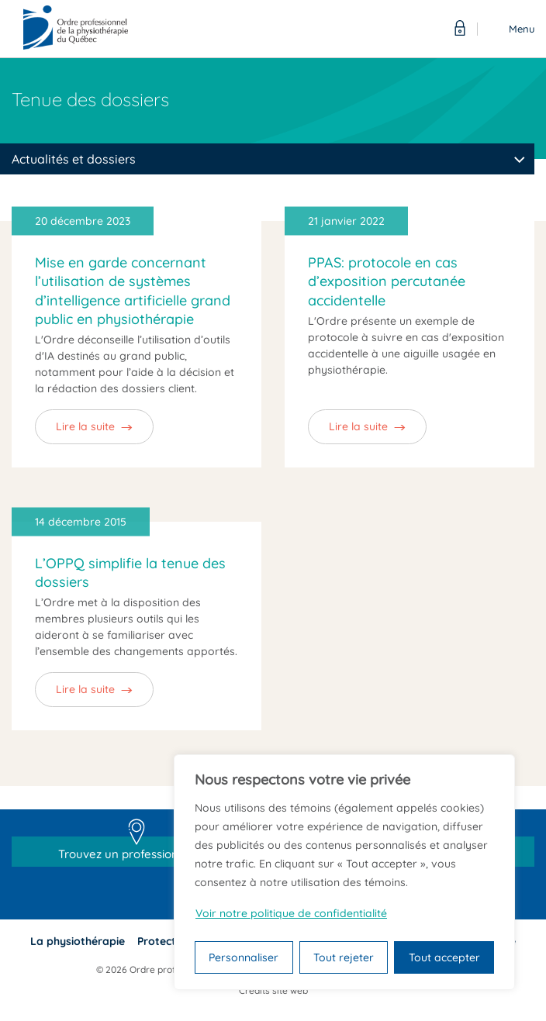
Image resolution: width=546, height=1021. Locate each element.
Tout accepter (444, 957)
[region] (344, 872)
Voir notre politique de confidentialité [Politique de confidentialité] (291, 913)
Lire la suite (85, 426)
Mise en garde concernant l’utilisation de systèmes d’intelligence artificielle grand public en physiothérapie (132, 291)
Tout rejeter (343, 957)
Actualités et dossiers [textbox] (74, 159)
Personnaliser (243, 957)
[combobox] (267, 158)
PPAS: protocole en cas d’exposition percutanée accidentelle (386, 281)
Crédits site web (273, 990)
